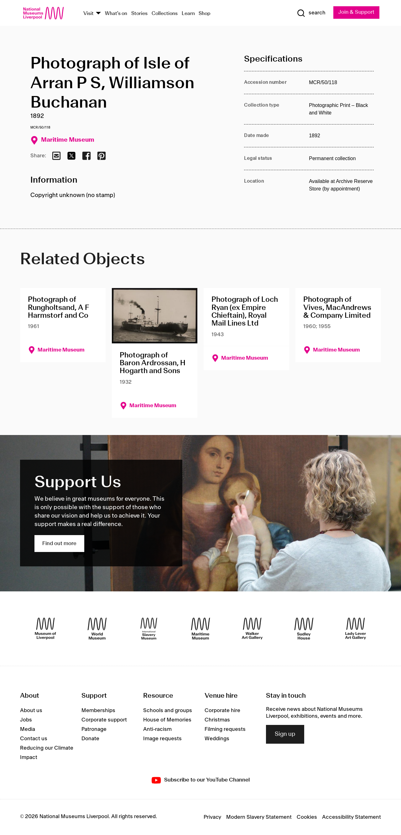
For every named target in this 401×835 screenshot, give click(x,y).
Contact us (33, 738)
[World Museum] (97, 629)
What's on (116, 13)
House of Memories (167, 720)
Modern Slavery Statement (259, 817)
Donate (90, 738)
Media (27, 729)
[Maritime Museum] (200, 629)
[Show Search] (310, 13)
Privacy (212, 817)
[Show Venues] (98, 13)
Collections (165, 13)
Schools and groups (167, 710)
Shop (205, 13)
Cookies (307, 817)
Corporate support (104, 720)
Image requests (162, 738)
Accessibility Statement (351, 817)
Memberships (98, 710)
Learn (188, 13)
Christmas (217, 720)
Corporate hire (222, 710)
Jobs (26, 720)
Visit (88, 13)
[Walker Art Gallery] (252, 629)
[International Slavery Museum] (149, 629)
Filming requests (225, 729)
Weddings (217, 738)
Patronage (94, 729)
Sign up (285, 734)
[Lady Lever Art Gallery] (355, 629)
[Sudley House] (304, 629)
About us (31, 710)
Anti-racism (157, 729)
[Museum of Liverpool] (45, 629)
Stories (139, 13)
